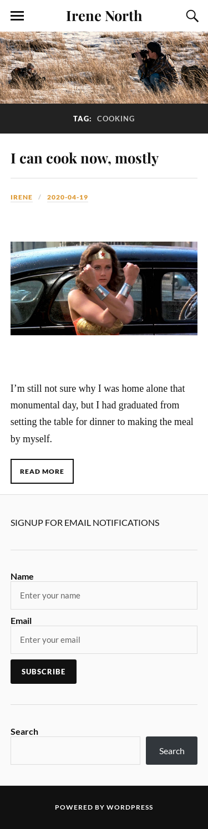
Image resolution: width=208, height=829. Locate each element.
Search (24, 731)
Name (22, 576)
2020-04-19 (67, 197)
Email (21, 620)
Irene (22, 197)
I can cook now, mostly (85, 157)
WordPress (129, 807)
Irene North (104, 15)
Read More (42, 471)
